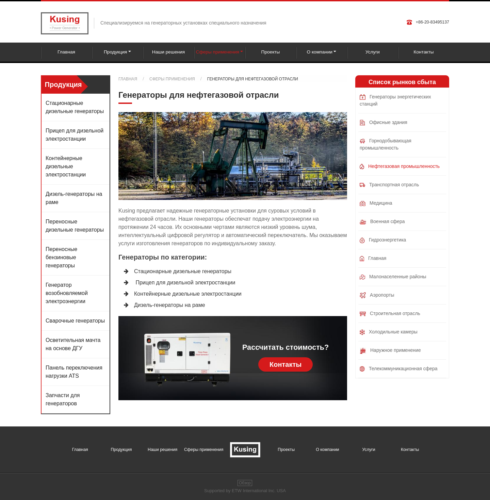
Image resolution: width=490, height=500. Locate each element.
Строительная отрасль (390, 313)
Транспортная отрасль (389, 184)
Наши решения (168, 51)
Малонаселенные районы (393, 277)
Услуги (372, 51)
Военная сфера (382, 221)
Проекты (270, 51)
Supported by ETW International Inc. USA (245, 490)
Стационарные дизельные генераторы (182, 271)
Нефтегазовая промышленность (400, 166)
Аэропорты (377, 295)
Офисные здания (383, 122)
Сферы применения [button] (217, 51)
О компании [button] (319, 51)
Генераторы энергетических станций (395, 100)
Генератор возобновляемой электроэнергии (67, 293)
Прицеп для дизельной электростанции (184, 282)
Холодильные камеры (389, 332)
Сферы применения (172, 79)
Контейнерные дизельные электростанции (188, 294)
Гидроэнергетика (383, 240)
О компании (327, 449)
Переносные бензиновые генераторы (61, 257)
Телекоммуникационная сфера (399, 369)
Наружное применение (390, 350)
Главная (66, 51)
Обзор (245, 483)
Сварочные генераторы (75, 321)
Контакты (423, 51)
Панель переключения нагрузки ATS (74, 372)
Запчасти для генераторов (63, 399)
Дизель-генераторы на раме (169, 305)
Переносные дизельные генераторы (75, 226)
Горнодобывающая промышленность (385, 144)
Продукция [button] (115, 51)
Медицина (376, 203)
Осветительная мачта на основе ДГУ (73, 344)
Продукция (121, 449)
